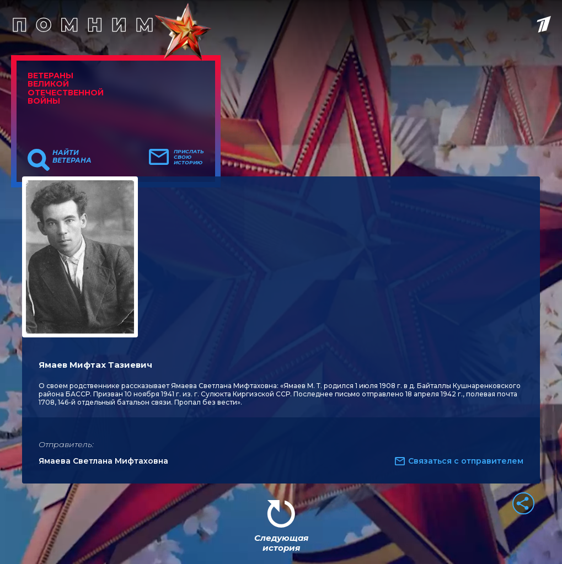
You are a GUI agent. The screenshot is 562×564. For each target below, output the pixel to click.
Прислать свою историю (189, 157)
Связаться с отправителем (465, 461)
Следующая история (281, 543)
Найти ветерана (72, 156)
